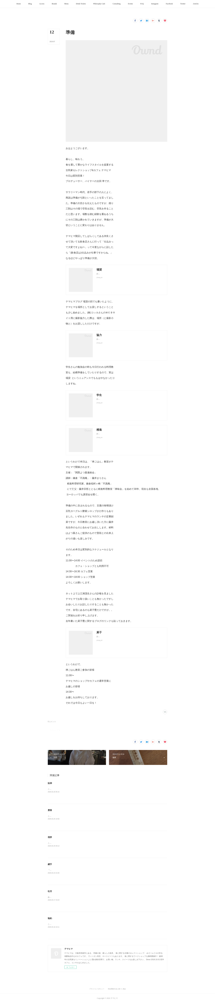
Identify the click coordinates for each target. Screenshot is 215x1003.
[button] (18, 4)
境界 (50, 837)
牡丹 (50, 891)
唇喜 (50, 810)
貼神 (50, 783)
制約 (50, 918)
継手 (50, 864)
